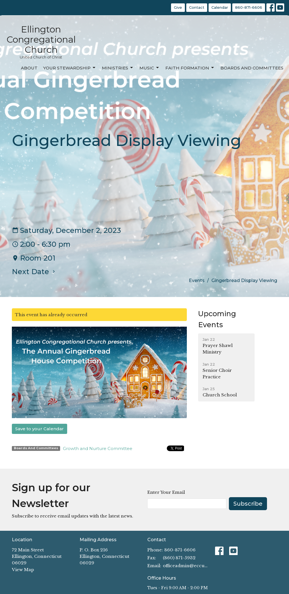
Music (149, 68)
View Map (23, 569)
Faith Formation (190, 68)
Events (197, 280)
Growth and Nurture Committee (97, 448)
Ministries (118, 68)
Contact (196, 7)
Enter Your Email (166, 492)
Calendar (219, 7)
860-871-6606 (248, 7)
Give (178, 7)
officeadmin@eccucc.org (186, 565)
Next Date (34, 271)
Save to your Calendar (39, 428)
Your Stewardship (69, 68)
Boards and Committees (251, 68)
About (29, 68)
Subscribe (247, 503)
